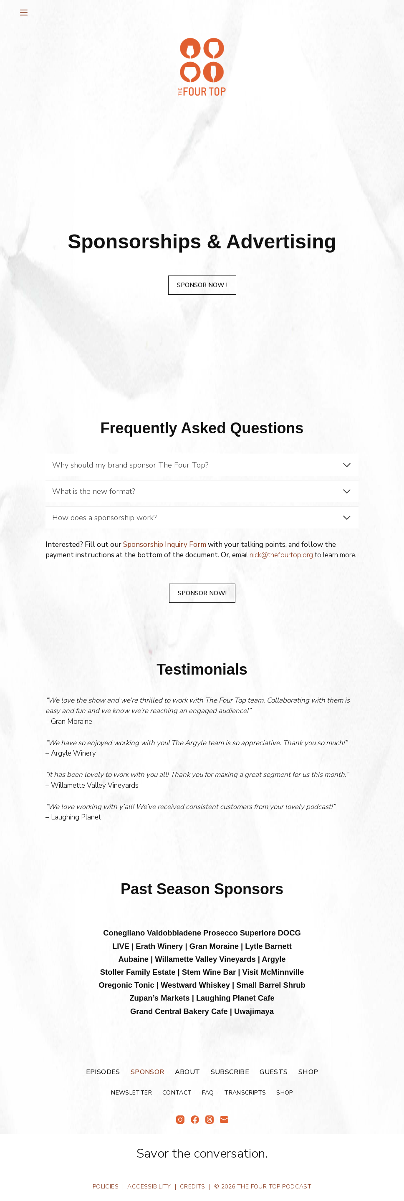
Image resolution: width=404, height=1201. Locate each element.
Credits (192, 1187)
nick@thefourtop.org (281, 555)
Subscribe (230, 1072)
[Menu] (24, 12)
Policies (106, 1187)
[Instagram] (180, 1119)
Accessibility (149, 1187)
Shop (308, 1072)
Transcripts (245, 1093)
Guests (274, 1072)
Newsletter (131, 1093)
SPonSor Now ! (202, 285)
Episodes (103, 1072)
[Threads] (209, 1119)
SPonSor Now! (202, 593)
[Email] (224, 1119)
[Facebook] (195, 1119)
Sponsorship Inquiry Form (164, 544)
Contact (177, 1093)
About (187, 1072)
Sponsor (147, 1072)
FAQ (208, 1093)
